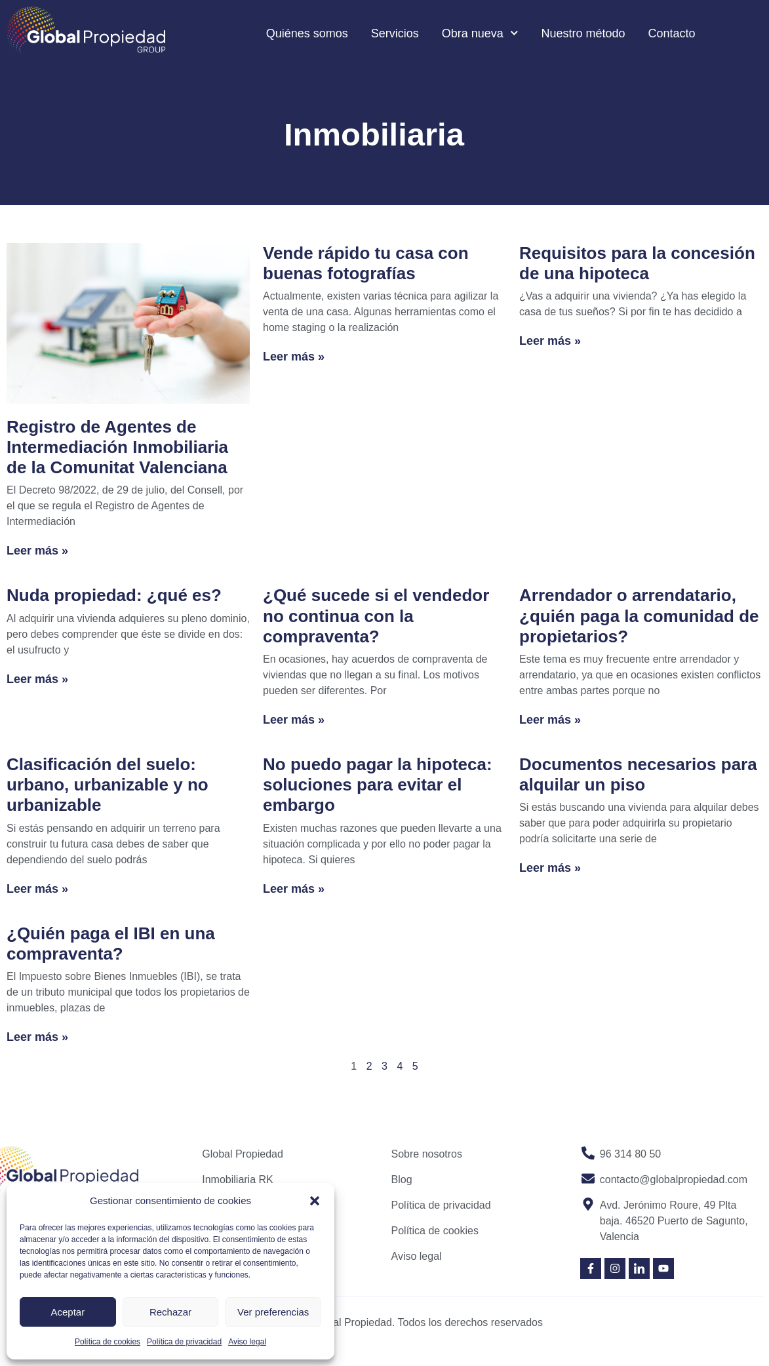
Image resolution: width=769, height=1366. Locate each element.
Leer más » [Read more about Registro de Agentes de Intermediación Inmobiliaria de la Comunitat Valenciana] (37, 550)
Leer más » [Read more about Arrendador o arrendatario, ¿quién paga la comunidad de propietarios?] (550, 719)
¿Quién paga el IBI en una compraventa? (111, 944)
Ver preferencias (273, 1311)
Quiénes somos (307, 33)
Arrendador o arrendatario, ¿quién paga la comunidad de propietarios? (639, 615)
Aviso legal (247, 1341)
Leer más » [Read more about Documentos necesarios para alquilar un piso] (550, 867)
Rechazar (170, 1311)
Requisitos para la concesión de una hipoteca (637, 263)
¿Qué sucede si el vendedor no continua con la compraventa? (376, 615)
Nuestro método (583, 33)
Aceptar (67, 1311)
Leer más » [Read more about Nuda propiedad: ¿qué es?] (37, 679)
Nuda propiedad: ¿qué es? (114, 595)
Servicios (395, 33)
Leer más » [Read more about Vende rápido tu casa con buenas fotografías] (294, 356)
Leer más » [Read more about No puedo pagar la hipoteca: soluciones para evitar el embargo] (294, 888)
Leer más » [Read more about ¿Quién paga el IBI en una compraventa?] (37, 1037)
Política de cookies (107, 1341)
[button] (314, 1200)
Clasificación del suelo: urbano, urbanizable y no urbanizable (107, 784)
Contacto (672, 33)
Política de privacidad (184, 1341)
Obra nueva (480, 33)
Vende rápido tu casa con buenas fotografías (366, 263)
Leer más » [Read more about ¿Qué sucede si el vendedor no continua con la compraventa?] (294, 719)
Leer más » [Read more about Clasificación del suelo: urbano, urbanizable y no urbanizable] (37, 888)
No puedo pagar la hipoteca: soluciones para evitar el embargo (377, 784)
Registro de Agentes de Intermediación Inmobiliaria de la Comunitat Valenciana (117, 447)
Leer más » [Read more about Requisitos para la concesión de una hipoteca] (550, 340)
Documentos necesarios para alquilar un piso (638, 774)
